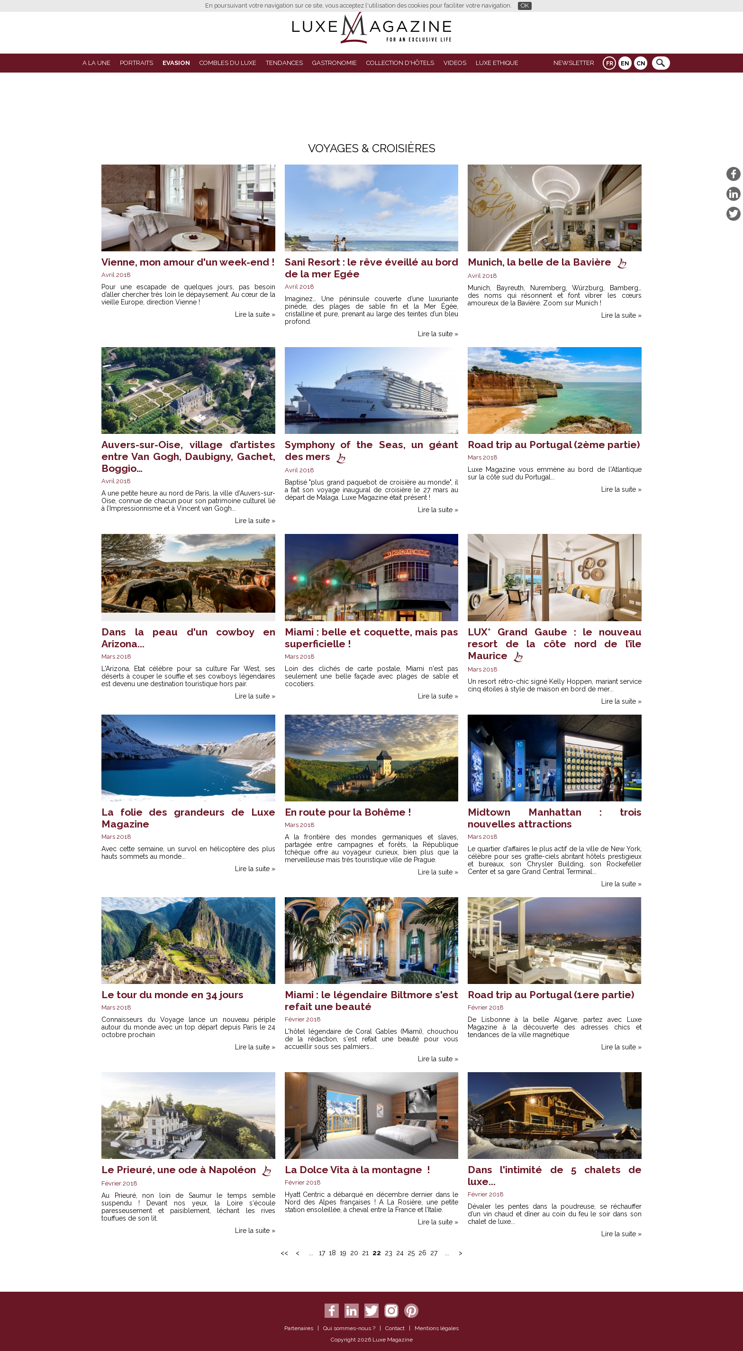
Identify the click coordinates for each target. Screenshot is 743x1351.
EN (625, 63)
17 (322, 1253)
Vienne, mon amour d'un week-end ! (188, 262)
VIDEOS (455, 62)
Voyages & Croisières (371, 148)
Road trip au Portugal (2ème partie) (554, 444)
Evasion (176, 62)
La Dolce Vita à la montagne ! (357, 1170)
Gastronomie (334, 62)
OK (525, 5)
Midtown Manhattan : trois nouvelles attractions (555, 818)
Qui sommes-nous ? (349, 1328)
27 (433, 1253)
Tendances (284, 62)
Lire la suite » (255, 314)
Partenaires (298, 1328)
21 (365, 1253)
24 (400, 1253)
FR (609, 63)
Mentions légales (437, 1328)
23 (388, 1253)
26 (422, 1253)
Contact (395, 1328)
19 (343, 1253)
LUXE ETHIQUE (497, 62)
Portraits (136, 62)
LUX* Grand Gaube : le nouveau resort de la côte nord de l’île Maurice (555, 644)
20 (354, 1253)
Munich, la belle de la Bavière (539, 262)
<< (284, 1253)
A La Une (96, 62)
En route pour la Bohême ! (348, 812)
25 (411, 1253)
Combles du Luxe (227, 62)
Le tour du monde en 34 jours (172, 995)
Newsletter (573, 62)
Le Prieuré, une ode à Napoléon (178, 1170)
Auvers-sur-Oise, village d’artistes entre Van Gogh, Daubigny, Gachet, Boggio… (188, 456)
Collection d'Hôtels (400, 62)
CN (640, 63)
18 (332, 1253)
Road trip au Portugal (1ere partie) (551, 995)
